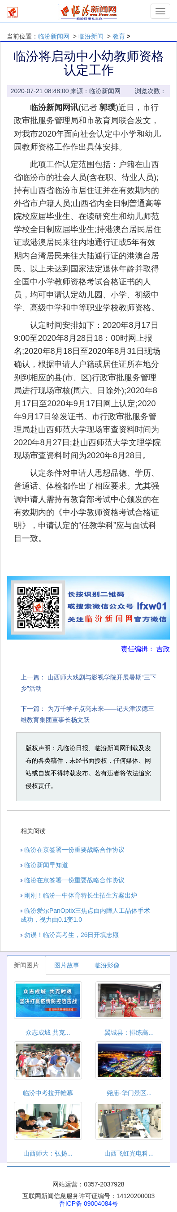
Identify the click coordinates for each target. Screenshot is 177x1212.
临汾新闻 (91, 36)
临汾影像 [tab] (107, 965)
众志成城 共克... (48, 1032)
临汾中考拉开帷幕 (48, 1092)
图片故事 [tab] (66, 965)
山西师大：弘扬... (48, 1153)
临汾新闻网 (53, 36)
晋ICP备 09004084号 (88, 1203)
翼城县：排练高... (129, 1032)
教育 (118, 36)
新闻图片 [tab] (26, 965)
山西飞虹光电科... (129, 1153)
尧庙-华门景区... (129, 1092)
